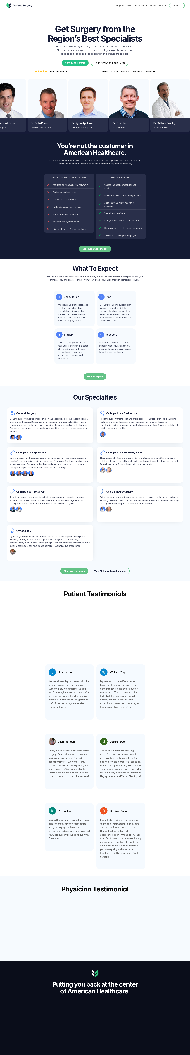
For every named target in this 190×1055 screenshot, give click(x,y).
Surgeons (120, 5)
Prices (130, 5)
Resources (139, 5)
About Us (162, 5)
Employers (151, 5)
